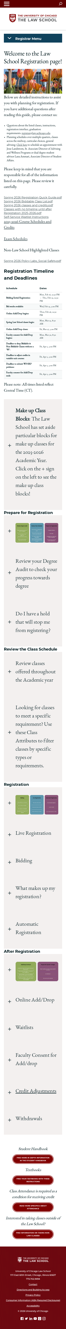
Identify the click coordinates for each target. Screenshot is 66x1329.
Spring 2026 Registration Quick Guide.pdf (33, 197)
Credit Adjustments (35, 1091)
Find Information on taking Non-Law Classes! (33, 1234)
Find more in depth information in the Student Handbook (33, 1159)
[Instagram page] (44, 1319)
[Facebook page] (22, 1319)
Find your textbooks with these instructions (33, 1180)
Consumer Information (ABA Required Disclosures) (33, 1300)
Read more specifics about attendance (33, 1207)
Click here (22, 145)
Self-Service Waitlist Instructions (26, 217)
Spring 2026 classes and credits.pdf (28, 205)
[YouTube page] (35, 1319)
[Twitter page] (27, 1319)
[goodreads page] (40, 1319)
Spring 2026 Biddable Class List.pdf (28, 201)
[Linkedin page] (31, 1319)
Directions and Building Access (33, 1289)
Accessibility (33, 1305)
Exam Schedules (15, 239)
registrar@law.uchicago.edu (36, 133)
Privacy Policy (33, 1295)
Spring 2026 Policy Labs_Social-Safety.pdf (32, 261)
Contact (33, 1284)
